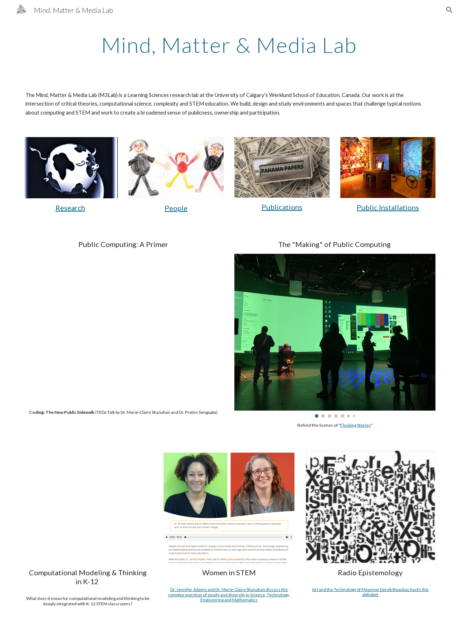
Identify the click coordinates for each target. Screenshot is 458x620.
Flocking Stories (355, 425)
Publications (282, 207)
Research (70, 207)
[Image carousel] (334, 336)
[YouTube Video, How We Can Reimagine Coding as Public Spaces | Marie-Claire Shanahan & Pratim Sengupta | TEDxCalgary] (123, 329)
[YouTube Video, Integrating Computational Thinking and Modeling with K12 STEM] (88, 506)
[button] (449, 10)
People (176, 208)
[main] (229, 44)
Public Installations (388, 207)
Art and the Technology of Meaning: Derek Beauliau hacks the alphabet (370, 592)
